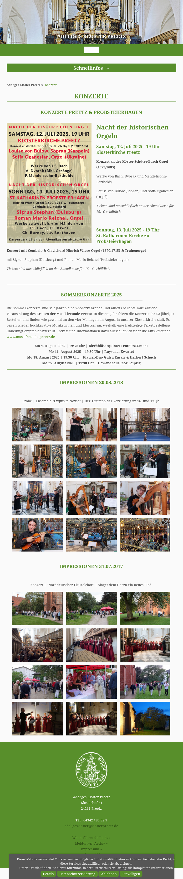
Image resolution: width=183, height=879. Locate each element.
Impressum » (91, 849)
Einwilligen (131, 874)
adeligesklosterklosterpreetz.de (91, 826)
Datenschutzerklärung (77, 874)
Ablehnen (109, 874)
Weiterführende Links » (91, 837)
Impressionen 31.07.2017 (91, 566)
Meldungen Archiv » (91, 843)
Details (48, 874)
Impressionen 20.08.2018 (91, 382)
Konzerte (51, 85)
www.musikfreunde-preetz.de (31, 336)
